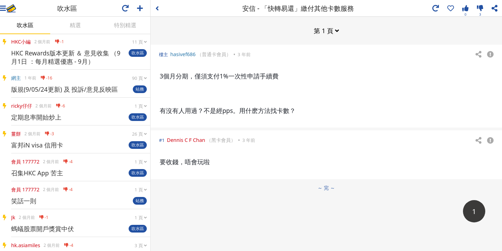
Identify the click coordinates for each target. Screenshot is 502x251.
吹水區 (25, 25)
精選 (75, 25)
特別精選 (125, 25)
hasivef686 (183, 54)
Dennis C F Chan (186, 140)
